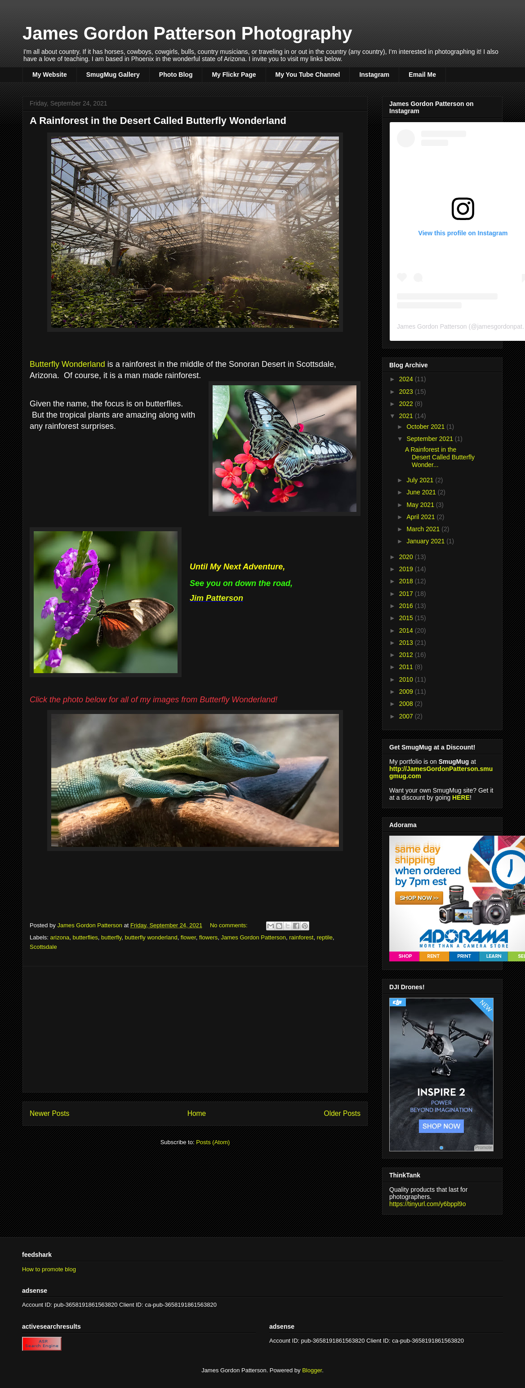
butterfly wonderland (151, 937)
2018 (407, 581)
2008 (407, 703)
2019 (407, 569)
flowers (208, 937)
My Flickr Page (234, 74)
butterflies (85, 937)
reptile (325, 937)
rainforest (301, 937)
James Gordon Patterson (253, 937)
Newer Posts (49, 1113)
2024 (407, 379)
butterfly (111, 937)
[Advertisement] (195, 1029)
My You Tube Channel (308, 74)
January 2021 (426, 541)
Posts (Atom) (213, 1142)
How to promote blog (49, 1269)
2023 (407, 391)
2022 (407, 403)
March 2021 (423, 529)
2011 (407, 666)
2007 (407, 716)
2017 (407, 593)
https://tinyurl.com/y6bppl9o (427, 1203)
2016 (407, 605)
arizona (60, 937)
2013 (407, 642)
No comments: (229, 925)
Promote (483, 1147)
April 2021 (421, 516)
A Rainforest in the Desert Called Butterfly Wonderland (158, 120)
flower (188, 937)
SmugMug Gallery (113, 74)
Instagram (374, 74)
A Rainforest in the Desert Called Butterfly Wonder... (440, 457)
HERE (461, 797)
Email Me (422, 74)
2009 (407, 691)
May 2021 (421, 504)
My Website (49, 74)
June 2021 (421, 492)
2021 (407, 415)
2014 (407, 630)
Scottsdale (43, 946)
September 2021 (430, 438)
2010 (407, 679)
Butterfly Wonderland (68, 364)
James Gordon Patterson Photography (187, 33)
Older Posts (342, 1113)
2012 (407, 654)
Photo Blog (176, 74)
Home (196, 1113)
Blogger (312, 1370)
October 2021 (426, 426)
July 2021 (420, 480)
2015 (407, 617)
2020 (407, 556)
